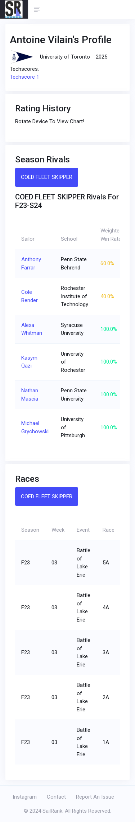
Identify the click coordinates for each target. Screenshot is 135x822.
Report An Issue (95, 797)
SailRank (52, 811)
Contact (56, 797)
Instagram (25, 797)
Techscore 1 (24, 77)
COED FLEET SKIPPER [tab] (46, 177)
